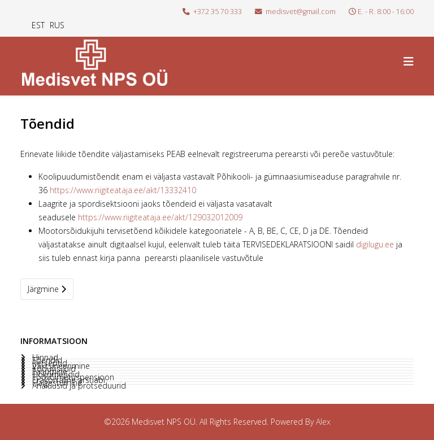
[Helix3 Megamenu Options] (408, 61)
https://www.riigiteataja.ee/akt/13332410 (123, 190)
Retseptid (48, 363)
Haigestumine (56, 383)
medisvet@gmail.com (301, 11)
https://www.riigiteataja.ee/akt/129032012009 (160, 217)
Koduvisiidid (53, 369)
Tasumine (48, 372)
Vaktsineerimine (60, 366)
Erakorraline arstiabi (67, 380)
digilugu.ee (375, 244)
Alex (323, 421)
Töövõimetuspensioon (72, 377)
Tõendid (46, 360)
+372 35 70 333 (217, 11)
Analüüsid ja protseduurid (78, 386)
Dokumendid (55, 374)
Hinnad (44, 357)
